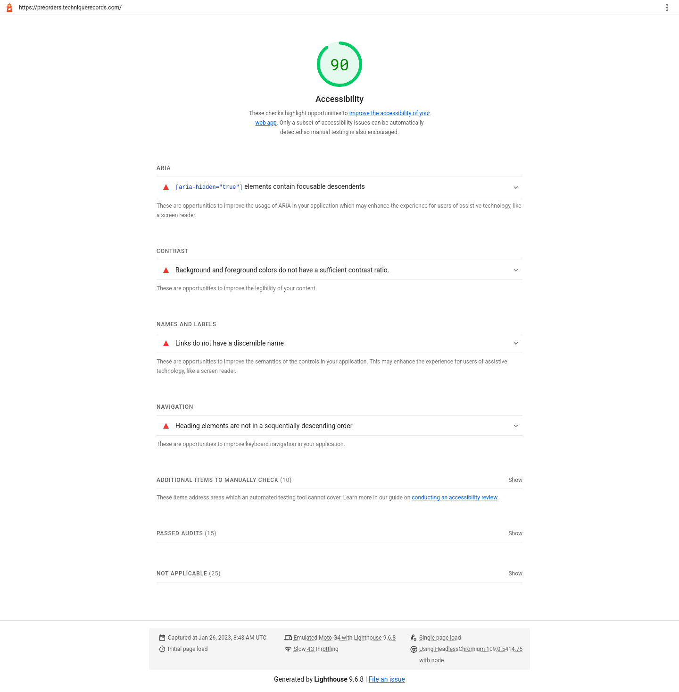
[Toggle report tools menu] (667, 7)
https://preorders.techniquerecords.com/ (70, 7)
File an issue (387, 679)
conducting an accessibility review (454, 497)
